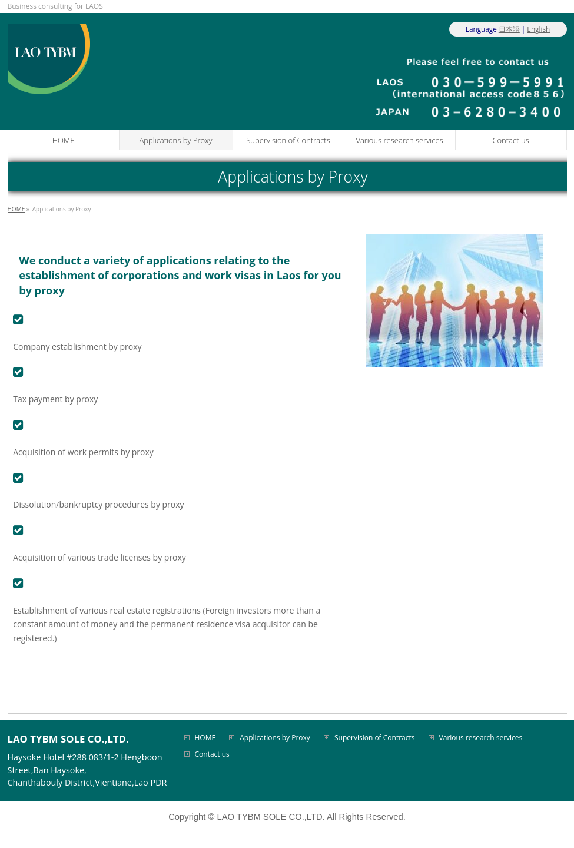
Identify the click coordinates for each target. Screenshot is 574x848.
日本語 (509, 29)
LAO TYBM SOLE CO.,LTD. (270, 817)
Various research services (481, 738)
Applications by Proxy (275, 738)
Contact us (212, 754)
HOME (205, 738)
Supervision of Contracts (374, 738)
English (538, 29)
